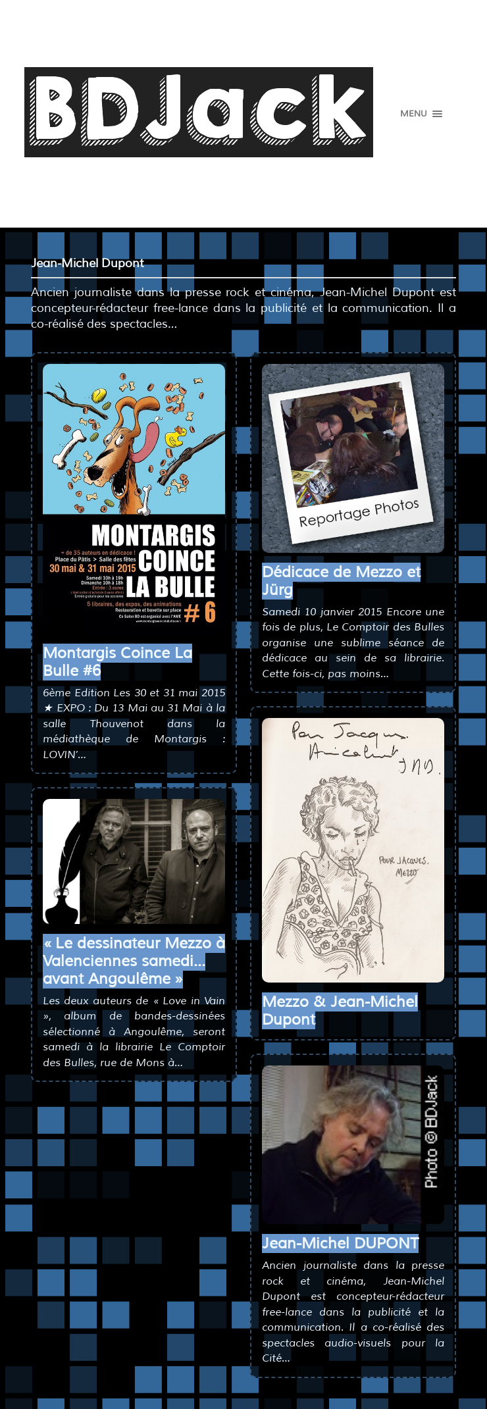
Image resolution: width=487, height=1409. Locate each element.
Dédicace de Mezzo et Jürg (341, 581)
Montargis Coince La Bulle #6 (117, 662)
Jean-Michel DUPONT (340, 1243)
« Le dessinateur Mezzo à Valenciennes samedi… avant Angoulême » (134, 961)
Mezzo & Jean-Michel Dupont (340, 1010)
